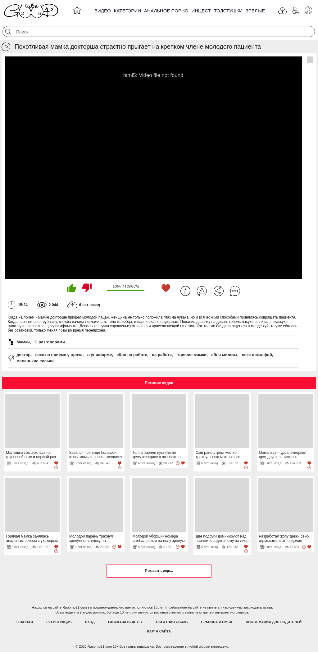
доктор (23, 354)
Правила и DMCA (216, 622)
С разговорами (49, 342)
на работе (162, 354)
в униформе (99, 354)
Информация (185, 291)
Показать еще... (159, 571)
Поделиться (218, 291)
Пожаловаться (202, 291)
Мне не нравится (87, 288)
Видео (102, 10)
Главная (24, 622)
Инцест (201, 10)
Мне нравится (71, 288)
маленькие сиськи (35, 361)
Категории (127, 10)
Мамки (23, 342)
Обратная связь (172, 622)
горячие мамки (191, 354)
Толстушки (228, 10)
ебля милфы (224, 354)
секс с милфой (257, 354)
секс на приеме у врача (58, 354)
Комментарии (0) (235, 291)
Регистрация (58, 622)
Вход (90, 622)
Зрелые (255, 10)
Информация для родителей (274, 622)
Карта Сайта (159, 631)
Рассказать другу (125, 622)
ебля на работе (131, 354)
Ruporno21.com (74, 607)
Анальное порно (166, 10)
